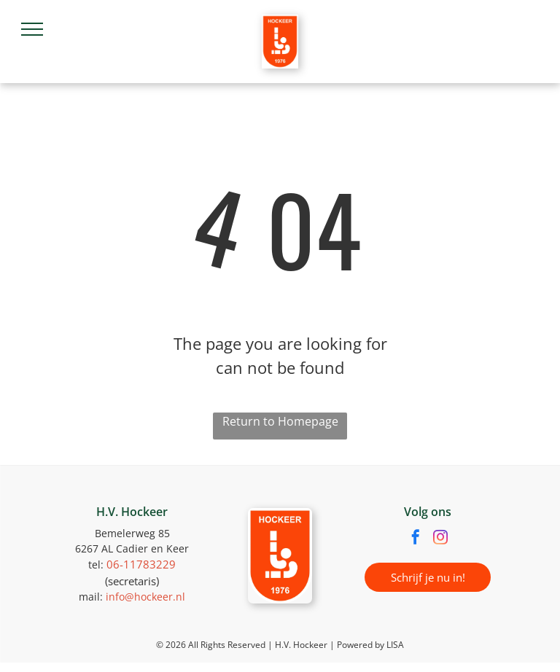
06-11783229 (141, 564)
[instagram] (440, 539)
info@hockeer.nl (145, 596)
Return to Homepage (280, 421)
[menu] (32, 29)
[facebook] (416, 539)
